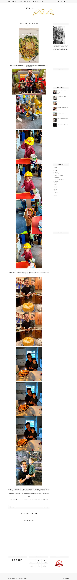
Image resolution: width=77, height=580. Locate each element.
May (55, 169)
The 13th (58, 101)
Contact (41, 1)
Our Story (20, 1)
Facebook (32, 561)
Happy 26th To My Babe (59, 175)
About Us (26, 1)
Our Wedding (35, 1)
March (56, 172)
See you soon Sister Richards (59, 179)
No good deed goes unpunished (62, 118)
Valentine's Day (57, 177)
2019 (55, 182)
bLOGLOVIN (38, 565)
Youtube (44, 565)
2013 (55, 192)
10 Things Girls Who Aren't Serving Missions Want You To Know (62, 92)
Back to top (66, 578)
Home (9, 1)
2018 (55, 184)
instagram (44, 561)
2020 (55, 167)
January (56, 181)
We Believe (14, 1)
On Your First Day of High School (62, 107)
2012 (55, 193)
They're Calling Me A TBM (61, 96)
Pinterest (32, 565)
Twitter (38, 561)
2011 (55, 195)
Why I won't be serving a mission (62, 124)
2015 (55, 189)
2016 (55, 187)
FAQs (30, 1)
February (56, 173)
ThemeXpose (17, 578)
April (55, 170)
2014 (55, 190)
